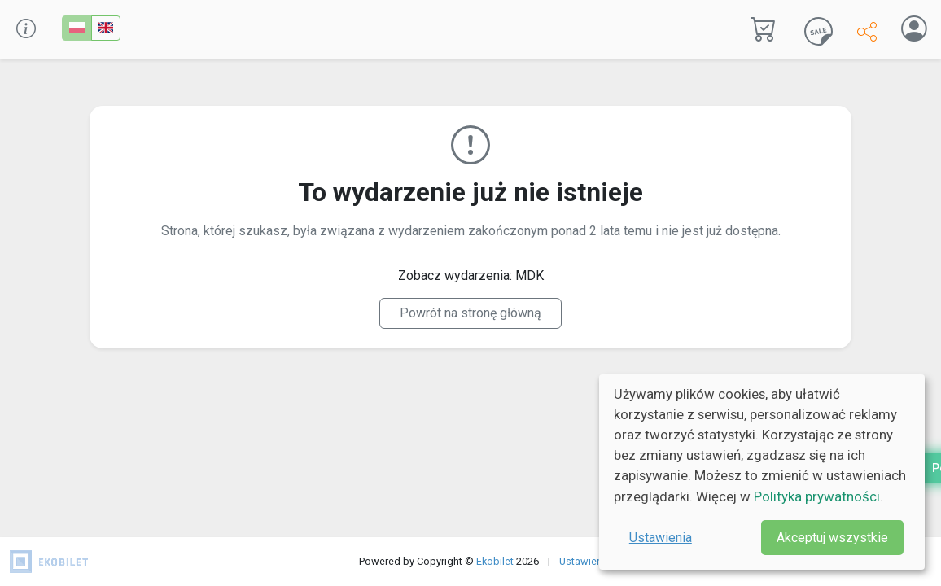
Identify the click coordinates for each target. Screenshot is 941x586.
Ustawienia (660, 537)
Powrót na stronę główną (470, 313)
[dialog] (762, 472)
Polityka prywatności (817, 496)
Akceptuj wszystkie (832, 537)
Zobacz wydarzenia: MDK (471, 275)
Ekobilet (495, 561)
